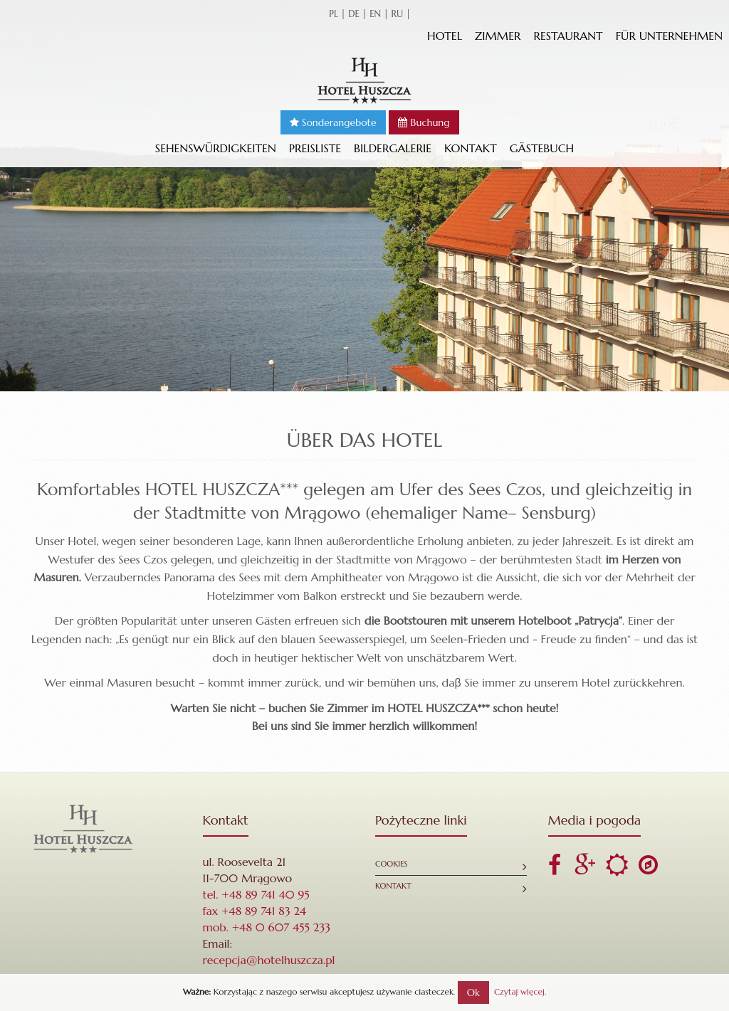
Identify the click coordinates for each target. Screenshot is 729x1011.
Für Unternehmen (669, 35)
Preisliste (315, 148)
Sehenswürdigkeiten (215, 148)
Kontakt (470, 148)
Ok (473, 992)
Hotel (444, 35)
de (354, 14)
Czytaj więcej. (520, 991)
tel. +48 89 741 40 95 (256, 894)
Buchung (423, 122)
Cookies (391, 864)
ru (397, 14)
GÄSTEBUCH (542, 148)
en (375, 14)
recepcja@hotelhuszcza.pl (269, 960)
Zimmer (497, 35)
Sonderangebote (333, 122)
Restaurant (567, 35)
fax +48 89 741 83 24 (254, 911)
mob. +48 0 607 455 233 (267, 927)
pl (333, 14)
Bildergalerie (392, 148)
